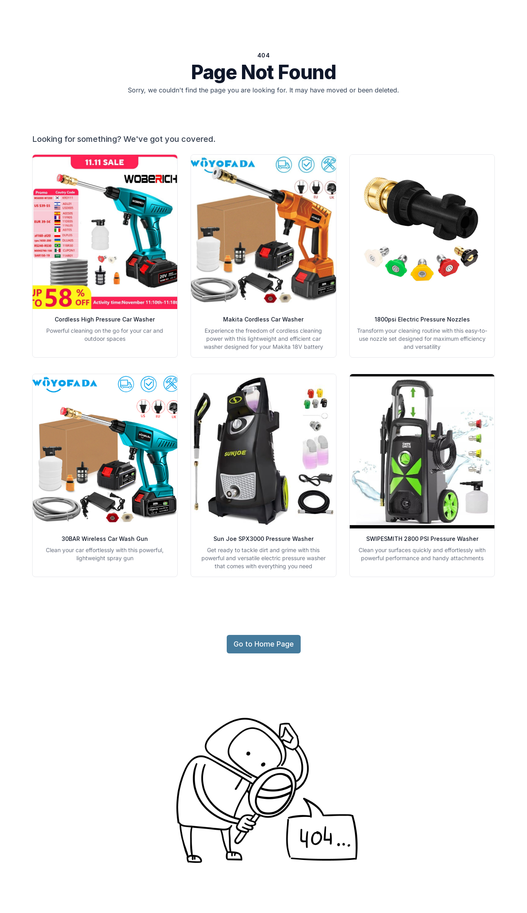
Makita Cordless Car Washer (263, 319)
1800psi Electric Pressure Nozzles (422, 319)
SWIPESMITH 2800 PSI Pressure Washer (422, 538)
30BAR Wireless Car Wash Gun (105, 538)
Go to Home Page (264, 644)
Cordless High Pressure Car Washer (105, 319)
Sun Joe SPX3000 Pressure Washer (263, 538)
